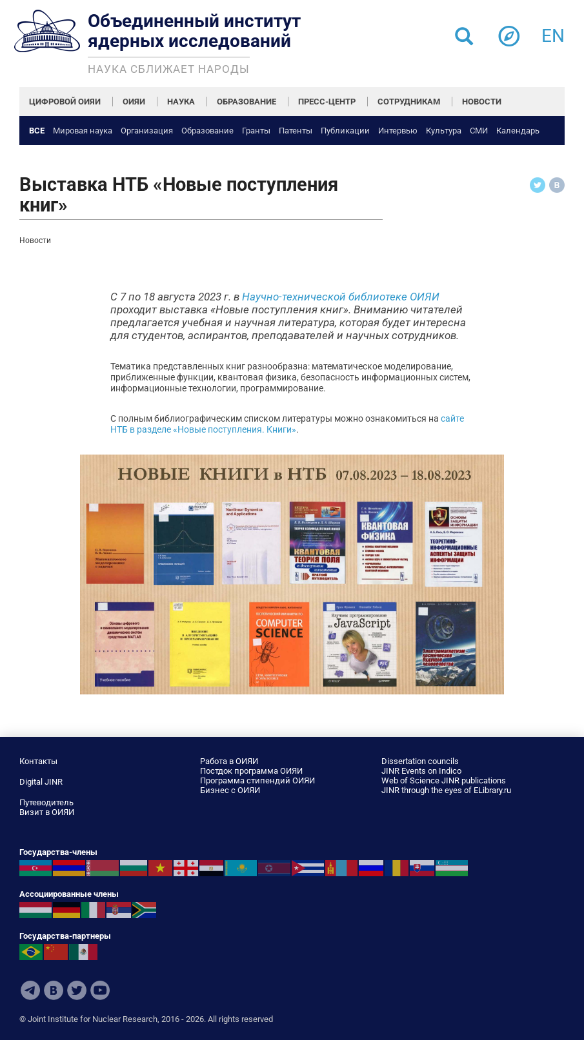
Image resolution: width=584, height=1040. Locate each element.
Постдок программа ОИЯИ (251, 771)
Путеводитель (46, 802)
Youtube (100, 990)
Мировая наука (82, 130)
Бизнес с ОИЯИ (230, 790)
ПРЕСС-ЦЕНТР (327, 101)
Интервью (398, 130)
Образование (207, 130)
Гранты (256, 130)
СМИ (479, 130)
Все (37, 130)
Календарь (517, 130)
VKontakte (53, 990)
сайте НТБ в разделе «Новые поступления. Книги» (287, 424)
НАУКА (181, 101)
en (553, 32)
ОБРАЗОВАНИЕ (246, 101)
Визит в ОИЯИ (46, 812)
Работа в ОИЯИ (229, 761)
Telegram (30, 990)
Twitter (76, 990)
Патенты (295, 130)
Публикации (345, 130)
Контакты (38, 761)
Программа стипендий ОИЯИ (257, 780)
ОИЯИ (134, 101)
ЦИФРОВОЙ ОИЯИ (65, 101)
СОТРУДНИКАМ (409, 101)
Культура (443, 130)
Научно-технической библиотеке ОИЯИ (340, 296)
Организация (147, 130)
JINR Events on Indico (421, 771)
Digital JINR (41, 782)
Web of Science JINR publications (443, 780)
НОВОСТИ (481, 101)
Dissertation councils (420, 761)
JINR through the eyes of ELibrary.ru (446, 790)
